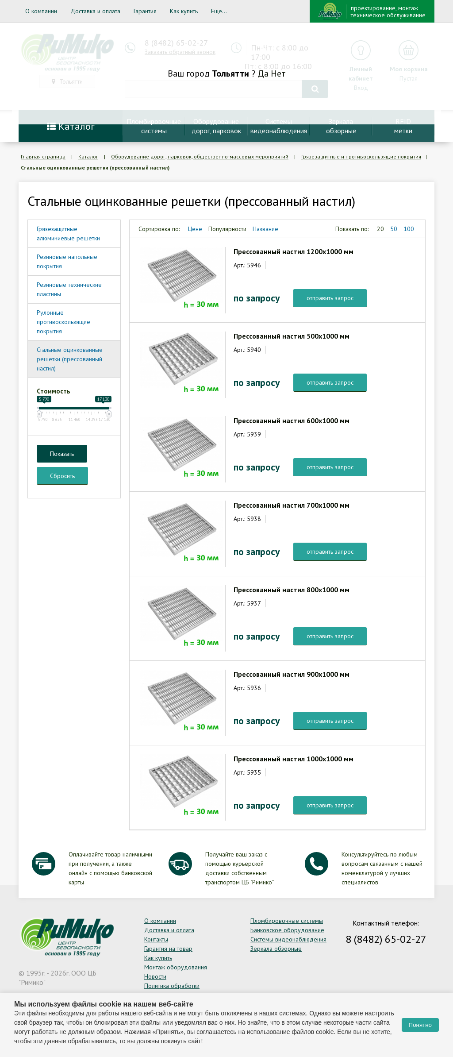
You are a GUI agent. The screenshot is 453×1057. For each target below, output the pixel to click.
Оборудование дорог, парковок (216, 126)
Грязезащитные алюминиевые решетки (68, 233)
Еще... (219, 11)
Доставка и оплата (95, 11)
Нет (278, 73)
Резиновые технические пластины (69, 289)
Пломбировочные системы (286, 921)
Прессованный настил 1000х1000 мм (293, 758)
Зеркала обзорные (276, 949)
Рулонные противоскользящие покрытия (63, 322)
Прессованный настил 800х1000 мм (291, 589)
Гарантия (145, 11)
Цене (195, 229)
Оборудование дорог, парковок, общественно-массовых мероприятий (199, 156)
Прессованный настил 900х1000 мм (291, 674)
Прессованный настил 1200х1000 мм (293, 251)
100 (408, 229)
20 (380, 229)
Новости (155, 976)
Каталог (71, 126)
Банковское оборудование (287, 930)
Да (263, 73)
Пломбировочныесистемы (154, 126)
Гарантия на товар (168, 949)
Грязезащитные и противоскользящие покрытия (361, 156)
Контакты (156, 939)
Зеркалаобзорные (341, 126)
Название (265, 229)
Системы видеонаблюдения (288, 939)
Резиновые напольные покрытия (67, 261)
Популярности (227, 229)
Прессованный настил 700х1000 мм (291, 505)
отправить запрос (330, 298)
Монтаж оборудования (175, 967)
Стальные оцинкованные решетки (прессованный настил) (70, 359)
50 (393, 229)
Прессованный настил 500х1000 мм (291, 336)
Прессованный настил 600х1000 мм (291, 420)
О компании (41, 11)
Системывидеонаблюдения (278, 126)
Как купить (184, 11)
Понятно (420, 1025)
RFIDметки (403, 126)
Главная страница (43, 156)
